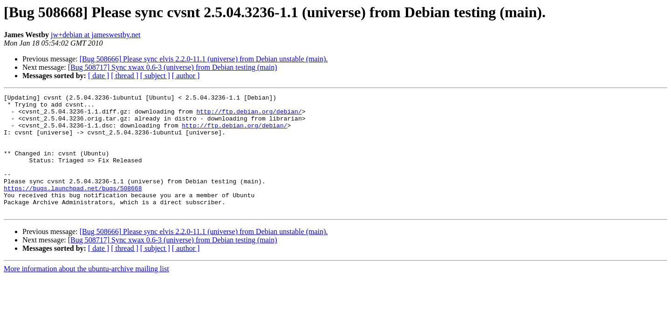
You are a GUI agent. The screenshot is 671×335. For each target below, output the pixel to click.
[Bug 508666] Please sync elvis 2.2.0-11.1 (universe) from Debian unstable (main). (204, 59)
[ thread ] (124, 76)
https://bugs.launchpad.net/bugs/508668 (73, 207)
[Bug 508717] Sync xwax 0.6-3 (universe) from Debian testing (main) (172, 67)
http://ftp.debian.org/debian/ (248, 115)
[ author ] (186, 76)
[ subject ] (155, 76)
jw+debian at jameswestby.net (95, 35)
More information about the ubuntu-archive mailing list (86, 292)
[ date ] (98, 76)
